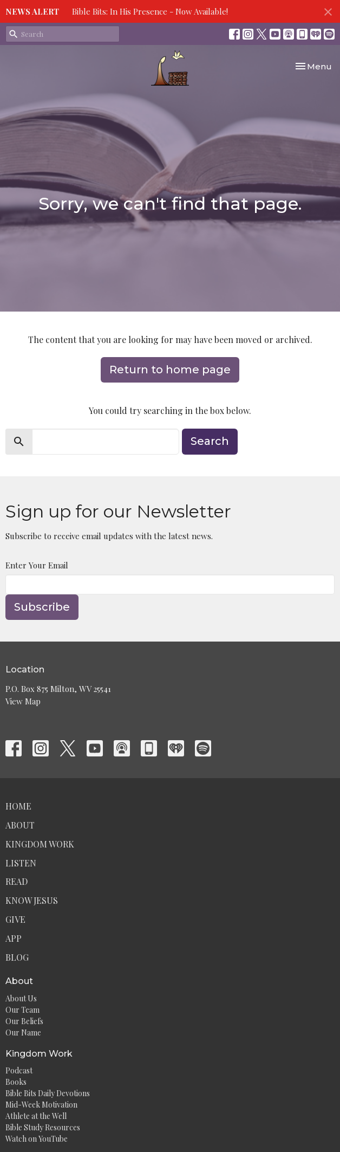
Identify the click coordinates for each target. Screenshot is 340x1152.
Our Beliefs (24, 1021)
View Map (23, 701)
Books (16, 1082)
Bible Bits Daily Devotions (47, 1093)
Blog (17, 957)
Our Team (22, 1010)
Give (15, 919)
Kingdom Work (39, 844)
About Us (21, 998)
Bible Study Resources (42, 1127)
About (20, 825)
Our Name (23, 1032)
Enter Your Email (36, 565)
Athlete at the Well (36, 1116)
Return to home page (170, 369)
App (13, 938)
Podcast (18, 1070)
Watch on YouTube (36, 1139)
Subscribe (42, 606)
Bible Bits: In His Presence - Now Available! (150, 11)
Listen (20, 863)
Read (16, 881)
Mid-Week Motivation (41, 1104)
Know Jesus (31, 900)
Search (210, 441)
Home (18, 806)
